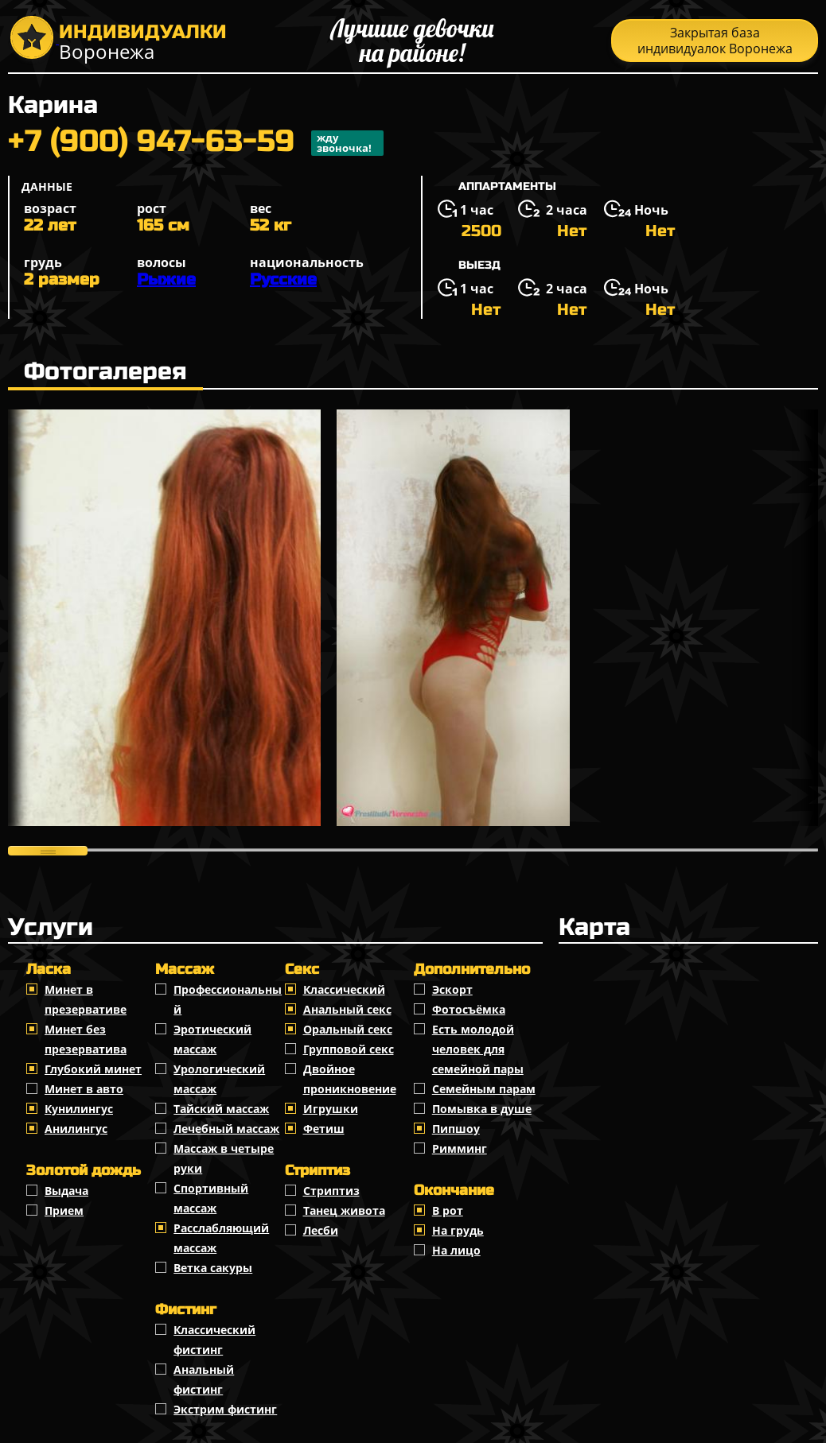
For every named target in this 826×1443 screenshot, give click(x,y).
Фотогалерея (105, 371)
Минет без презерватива (86, 1039)
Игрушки (330, 1108)
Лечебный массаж (226, 1128)
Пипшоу (456, 1128)
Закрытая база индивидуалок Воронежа (715, 40)
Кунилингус (79, 1108)
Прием (64, 1210)
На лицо (456, 1250)
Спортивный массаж (210, 1198)
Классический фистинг (214, 1339)
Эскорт (452, 989)
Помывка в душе (482, 1108)
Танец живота (344, 1210)
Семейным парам (484, 1088)
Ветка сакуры (212, 1267)
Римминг (459, 1148)
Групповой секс (348, 1049)
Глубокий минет (93, 1068)
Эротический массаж (212, 1039)
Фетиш (324, 1128)
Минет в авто (84, 1088)
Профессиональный (227, 999)
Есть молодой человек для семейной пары (478, 1049)
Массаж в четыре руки (223, 1158)
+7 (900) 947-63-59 (196, 143)
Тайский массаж (221, 1108)
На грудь (458, 1230)
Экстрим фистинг (225, 1409)
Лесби (320, 1230)
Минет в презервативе (86, 999)
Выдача (66, 1190)
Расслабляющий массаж (221, 1237)
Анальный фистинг (203, 1379)
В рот (447, 1210)
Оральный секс (347, 1029)
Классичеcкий (344, 989)
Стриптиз (331, 1190)
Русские (283, 279)
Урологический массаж (219, 1078)
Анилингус (76, 1128)
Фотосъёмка (468, 1009)
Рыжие (166, 279)
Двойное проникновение (349, 1078)
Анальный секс (347, 1009)
